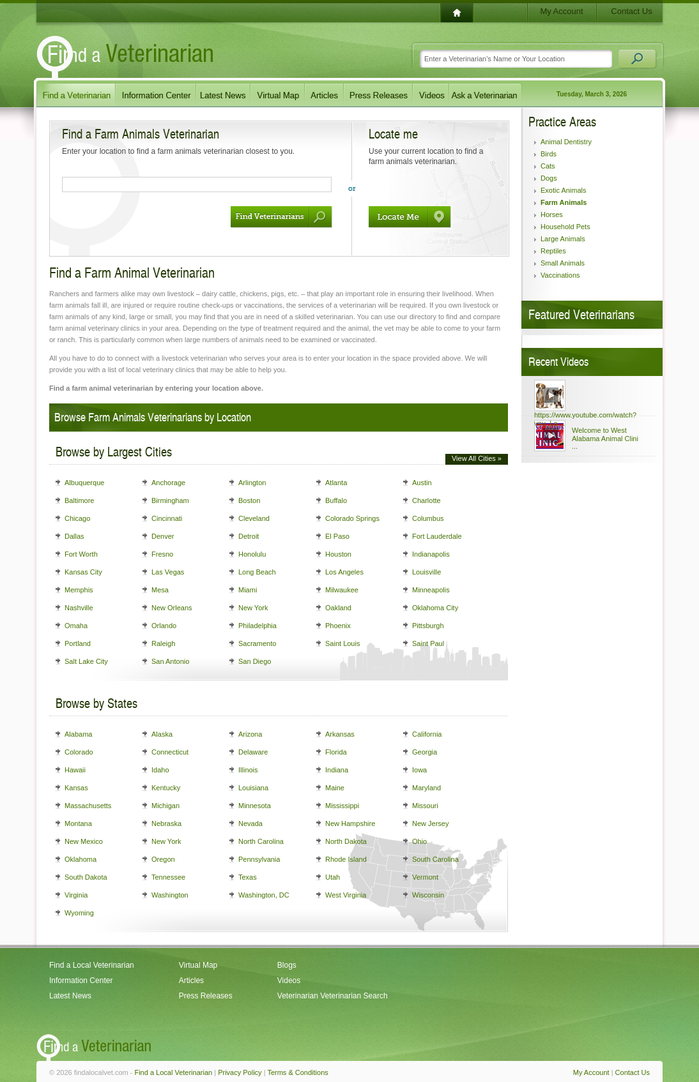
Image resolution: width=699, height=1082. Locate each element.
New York (253, 608)
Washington (169, 895)
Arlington (252, 482)
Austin (422, 482)
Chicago (77, 518)
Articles (191, 980)
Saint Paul (428, 643)
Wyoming (79, 913)
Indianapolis (431, 554)
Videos (288, 980)
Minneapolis (431, 590)
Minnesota (254, 805)
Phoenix (338, 625)
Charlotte (426, 500)
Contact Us (631, 11)
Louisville (426, 572)
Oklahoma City (435, 608)
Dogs (549, 178)
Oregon (163, 859)
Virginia (76, 895)
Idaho (160, 770)
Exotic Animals (564, 190)
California (427, 734)
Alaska (162, 734)
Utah (332, 877)
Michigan (165, 805)
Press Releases (206, 995)
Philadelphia (257, 625)
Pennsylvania (259, 859)
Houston (338, 554)
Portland (78, 643)
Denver (162, 536)
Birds (549, 154)
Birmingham (170, 500)
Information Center (80, 980)
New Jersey (430, 823)
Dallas (74, 536)
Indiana (336, 770)
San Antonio (170, 661)
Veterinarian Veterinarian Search (332, 995)
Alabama (78, 734)
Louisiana (253, 788)
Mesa (160, 590)
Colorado (79, 752)
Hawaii (75, 770)
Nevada (250, 823)
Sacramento (257, 643)
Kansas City (83, 572)
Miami (247, 590)
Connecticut (169, 752)
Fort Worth (81, 554)
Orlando (163, 625)
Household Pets (565, 226)
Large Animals (563, 239)
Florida (336, 752)
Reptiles (553, 251)
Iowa (419, 770)
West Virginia (345, 895)
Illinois (248, 770)
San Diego (254, 661)
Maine (334, 788)
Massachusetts (88, 805)
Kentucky (165, 788)
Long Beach (257, 572)
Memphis (79, 590)
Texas (247, 877)
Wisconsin (428, 895)
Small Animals (563, 263)
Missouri (425, 805)
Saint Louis (342, 643)
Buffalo (336, 500)
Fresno (162, 554)
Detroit (248, 536)
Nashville (79, 608)
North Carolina (261, 841)
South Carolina (435, 859)
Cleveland (254, 518)
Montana (78, 823)
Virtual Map (198, 965)
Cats (548, 166)
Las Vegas (167, 572)
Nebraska (166, 823)
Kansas (76, 788)
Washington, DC (263, 895)
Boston (249, 500)
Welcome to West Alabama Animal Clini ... (605, 438)
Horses (552, 214)
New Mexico (84, 841)
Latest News (70, 995)
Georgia (424, 752)
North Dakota (346, 841)
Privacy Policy (239, 1072)
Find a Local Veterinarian (91, 965)
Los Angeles (344, 572)
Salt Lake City (86, 661)
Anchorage (168, 482)
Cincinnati (166, 518)
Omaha (76, 625)
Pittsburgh (428, 625)
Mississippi (342, 805)
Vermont (425, 877)
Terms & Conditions (297, 1072)
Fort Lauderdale (437, 536)
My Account (561, 11)
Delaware (253, 752)
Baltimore (79, 500)
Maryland (426, 788)
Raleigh (163, 643)
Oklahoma (80, 859)
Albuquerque (84, 482)
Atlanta (336, 482)
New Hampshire (350, 823)
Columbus (428, 518)
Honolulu (252, 554)
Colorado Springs (352, 518)
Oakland (338, 608)
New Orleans (171, 608)
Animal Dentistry (566, 142)
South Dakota (86, 877)
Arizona (250, 734)
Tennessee (168, 877)
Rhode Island (346, 859)
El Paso (337, 536)
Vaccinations (560, 275)
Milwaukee (341, 590)
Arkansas (340, 734)
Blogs (286, 965)
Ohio (419, 841)
